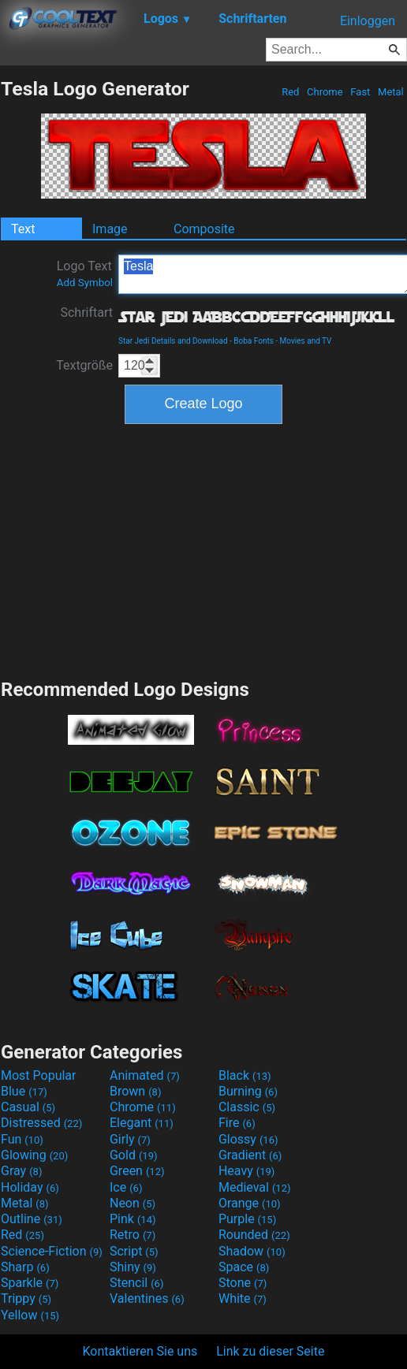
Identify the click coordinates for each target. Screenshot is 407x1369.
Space (243, 1266)
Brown (135, 1091)
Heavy (246, 1170)
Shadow (252, 1251)
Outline (31, 1218)
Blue (24, 1091)
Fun (22, 1139)
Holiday (30, 1187)
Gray (21, 1170)
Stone (242, 1282)
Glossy (248, 1139)
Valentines (147, 1298)
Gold (134, 1155)
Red (290, 92)
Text (23, 228)
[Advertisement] (203, 549)
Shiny (133, 1266)
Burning (248, 1091)
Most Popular (39, 1075)
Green (137, 1170)
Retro (132, 1234)
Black (244, 1075)
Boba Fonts (253, 341)
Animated (145, 1075)
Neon (132, 1203)
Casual (28, 1106)
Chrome (324, 92)
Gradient (250, 1155)
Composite (204, 228)
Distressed (41, 1122)
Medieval (254, 1187)
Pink (133, 1218)
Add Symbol (85, 282)
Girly (130, 1139)
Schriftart (86, 312)
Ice (126, 1187)
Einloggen (367, 20)
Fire (237, 1122)
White (242, 1298)
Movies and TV (306, 341)
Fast (360, 92)
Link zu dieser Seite (270, 1351)
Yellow (30, 1315)
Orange (249, 1203)
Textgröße (84, 365)
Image (110, 228)
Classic (246, 1106)
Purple (247, 1218)
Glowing (34, 1155)
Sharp (25, 1266)
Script (134, 1251)
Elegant (142, 1122)
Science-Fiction (52, 1251)
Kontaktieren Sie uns (140, 1351)
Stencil (136, 1282)
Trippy (26, 1298)
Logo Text (85, 273)
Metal (390, 92)
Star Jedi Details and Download (173, 341)
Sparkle (29, 1282)
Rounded (254, 1234)
